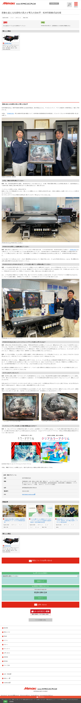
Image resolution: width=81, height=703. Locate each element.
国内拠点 (6, 661)
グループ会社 (7, 665)
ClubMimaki (6, 682)
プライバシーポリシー (25, 695)
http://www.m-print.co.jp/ (29, 494)
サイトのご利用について (13, 695)
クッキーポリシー (35, 695)
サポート (40, 598)
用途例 (5, 636)
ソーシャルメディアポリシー (46, 695)
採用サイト (6, 678)
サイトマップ (4, 695)
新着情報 (6, 657)
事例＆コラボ (7, 632)
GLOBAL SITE (54, 3)
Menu (76, 4)
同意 (5, 701)
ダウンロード (7, 648)
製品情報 (6, 628)
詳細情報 (11, 701)
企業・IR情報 (7, 674)
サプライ (6, 640)
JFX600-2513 (10, 113)
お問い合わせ (7, 652)
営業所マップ (40, 581)
